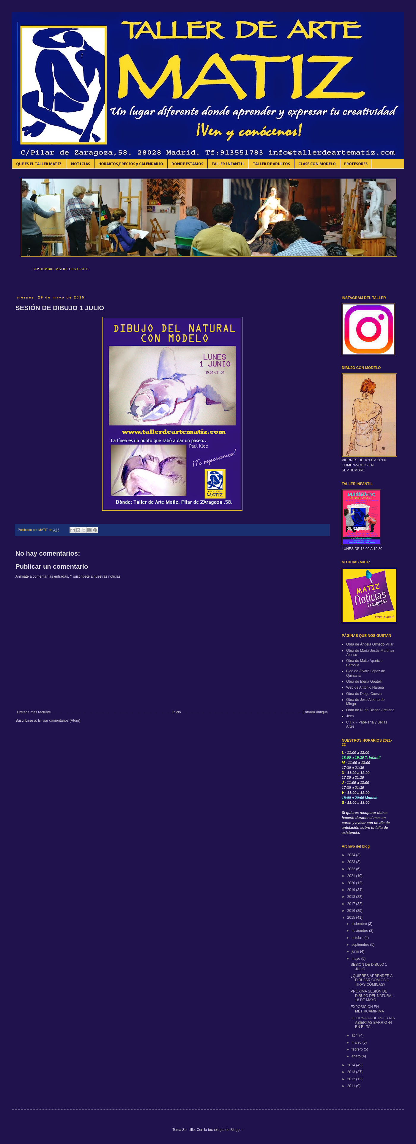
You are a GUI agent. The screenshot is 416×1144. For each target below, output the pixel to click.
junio (356, 951)
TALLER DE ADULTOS (271, 164)
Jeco (350, 716)
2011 (351, 1086)
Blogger (236, 1130)
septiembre (361, 945)
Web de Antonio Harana (365, 687)
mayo (356, 959)
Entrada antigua (315, 712)
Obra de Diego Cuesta (364, 694)
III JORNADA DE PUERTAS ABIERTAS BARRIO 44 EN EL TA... (373, 1022)
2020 (351, 883)
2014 (351, 1065)
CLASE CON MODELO (317, 164)
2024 (351, 855)
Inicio (177, 712)
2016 (351, 911)
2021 (351, 876)
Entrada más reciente (34, 712)
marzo (357, 1042)
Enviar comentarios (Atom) (59, 720)
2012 (351, 1079)
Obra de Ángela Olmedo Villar (369, 644)
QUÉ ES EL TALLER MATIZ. (39, 164)
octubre (358, 938)
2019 (351, 890)
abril (355, 1035)
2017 (351, 904)
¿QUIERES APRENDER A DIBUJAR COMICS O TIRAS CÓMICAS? (372, 980)
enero (357, 1056)
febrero (358, 1049)
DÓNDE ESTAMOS (187, 164)
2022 (351, 869)
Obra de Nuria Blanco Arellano (370, 710)
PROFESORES (356, 164)
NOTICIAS (80, 164)
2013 (351, 1072)
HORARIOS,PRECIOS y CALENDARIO (130, 164)
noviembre (360, 931)
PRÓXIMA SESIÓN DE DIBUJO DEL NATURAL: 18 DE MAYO (372, 995)
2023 (351, 862)
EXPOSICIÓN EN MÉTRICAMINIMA (367, 1009)
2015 (351, 917)
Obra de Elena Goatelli (364, 681)
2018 (351, 897)
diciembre (360, 924)
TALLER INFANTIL (228, 164)
